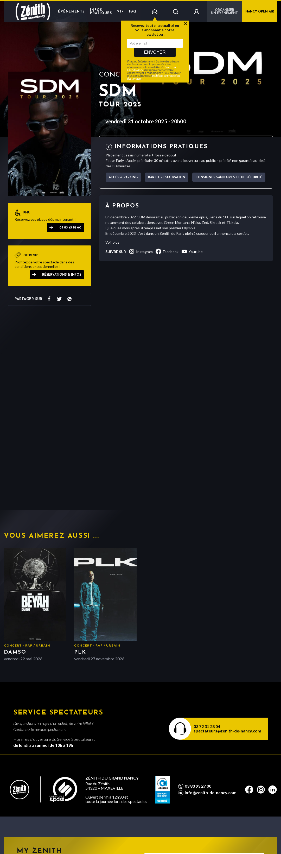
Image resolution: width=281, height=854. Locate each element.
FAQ (133, 11)
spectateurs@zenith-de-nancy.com (227, 731)
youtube (192, 251)
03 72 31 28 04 (207, 726)
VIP (120, 11)
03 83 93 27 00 (198, 786)
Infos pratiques (101, 12)
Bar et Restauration (166, 177)
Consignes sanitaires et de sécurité (228, 177)
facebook (166, 251)
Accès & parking (123, 177)
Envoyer (154, 52)
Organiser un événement (224, 12)
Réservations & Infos (61, 274)
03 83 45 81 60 (70, 227)
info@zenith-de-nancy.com (211, 792)
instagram (141, 251)
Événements (71, 11)
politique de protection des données (153, 77)
